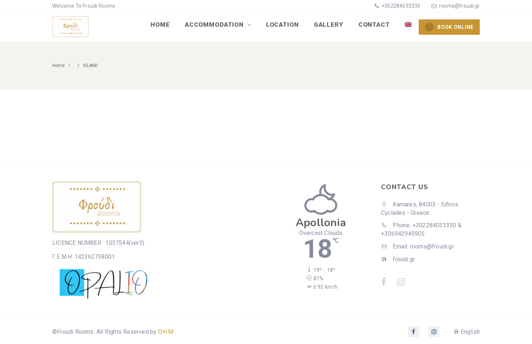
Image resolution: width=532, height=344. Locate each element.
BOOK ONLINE (449, 27)
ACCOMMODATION (217, 25)
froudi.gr (398, 259)
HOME (162, 25)
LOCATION (283, 25)
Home (58, 65)
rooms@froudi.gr (459, 6)
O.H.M (166, 331)
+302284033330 (400, 6)
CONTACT (374, 25)
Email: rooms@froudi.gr (417, 246)
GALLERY (329, 25)
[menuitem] (408, 25)
